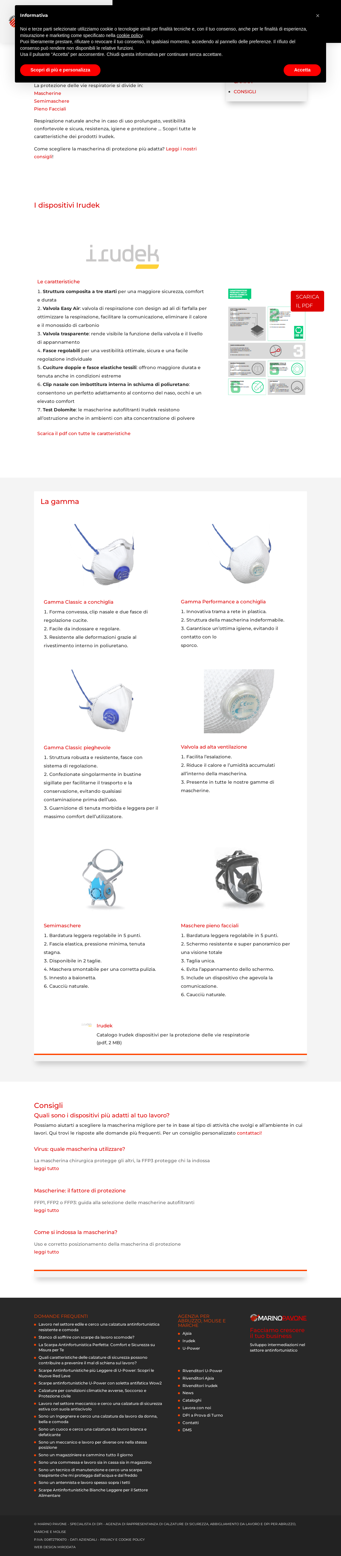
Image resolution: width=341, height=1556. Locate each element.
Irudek (104, 1025)
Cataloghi (191, 1400)
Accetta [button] (302, 69)
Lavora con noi (196, 1407)
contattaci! (249, 1133)
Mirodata (66, 1547)
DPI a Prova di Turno (202, 1415)
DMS (187, 1429)
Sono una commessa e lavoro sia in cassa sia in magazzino (95, 1462)
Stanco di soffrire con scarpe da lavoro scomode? (87, 1337)
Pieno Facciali (50, 109)
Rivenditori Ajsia (198, 1378)
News (188, 1392)
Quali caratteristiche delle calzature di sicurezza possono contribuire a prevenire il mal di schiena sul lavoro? (93, 1360)
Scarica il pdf (307, 301)
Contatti (190, 1422)
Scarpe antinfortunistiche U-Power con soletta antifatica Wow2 (100, 1383)
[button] (317, 15)
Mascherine (47, 93)
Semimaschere (51, 101)
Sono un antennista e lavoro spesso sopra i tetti (84, 1482)
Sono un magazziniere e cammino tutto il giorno (86, 1454)
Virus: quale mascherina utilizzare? (79, 1149)
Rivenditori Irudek (200, 1385)
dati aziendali (83, 1539)
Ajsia (187, 1333)
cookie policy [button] (129, 35)
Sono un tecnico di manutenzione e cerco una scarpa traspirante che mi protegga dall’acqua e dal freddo (90, 1472)
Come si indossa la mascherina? (75, 1232)
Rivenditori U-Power (202, 1370)
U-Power (191, 1348)
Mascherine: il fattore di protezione (80, 1191)
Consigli (245, 92)
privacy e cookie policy (122, 1539)
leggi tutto (46, 1168)
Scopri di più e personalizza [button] (60, 69)
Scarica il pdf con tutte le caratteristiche (84, 433)
